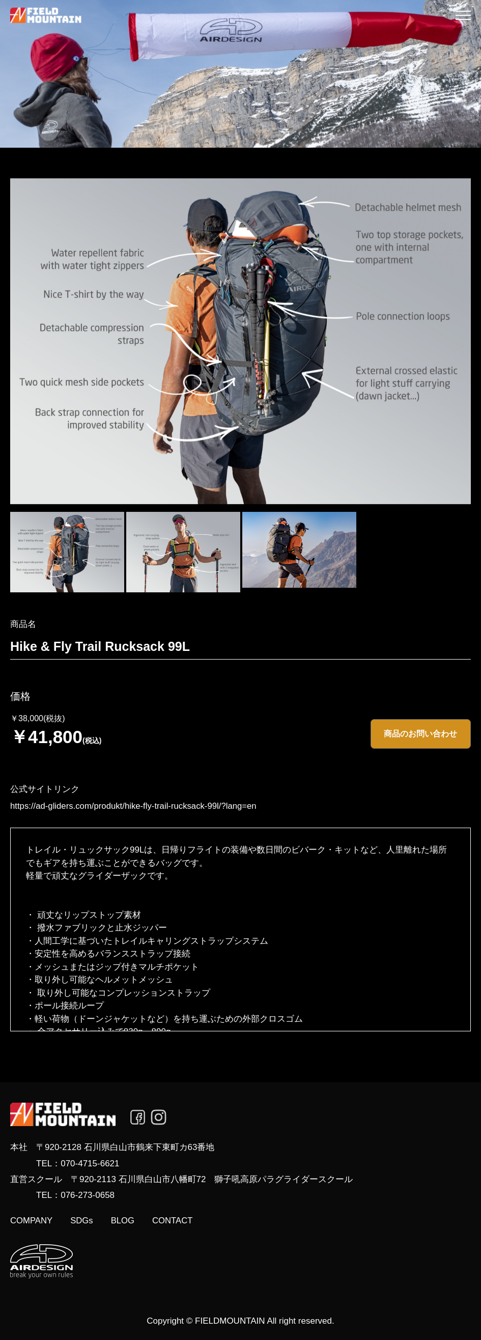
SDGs (89, 1220)
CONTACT (187, 1220)
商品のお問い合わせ (421, 734)
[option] (240, 341)
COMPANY (34, 1220)
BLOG (133, 1220)
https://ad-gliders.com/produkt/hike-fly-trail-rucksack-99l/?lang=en (120, 805)
